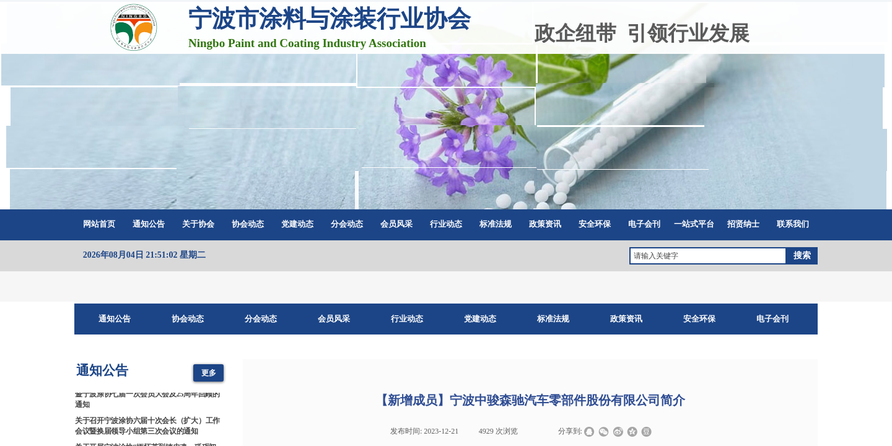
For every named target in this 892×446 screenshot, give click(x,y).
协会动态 (248, 224)
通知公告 (149, 224)
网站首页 (99, 224)
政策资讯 (545, 224)
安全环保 (595, 224)
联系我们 (793, 224)
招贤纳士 (743, 224)
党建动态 (297, 224)
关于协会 (198, 224)
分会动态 (347, 224)
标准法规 (495, 224)
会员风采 (396, 224)
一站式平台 (694, 224)
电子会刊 (644, 224)
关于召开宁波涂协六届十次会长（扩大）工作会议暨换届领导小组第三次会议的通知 (147, 427)
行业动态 (446, 224)
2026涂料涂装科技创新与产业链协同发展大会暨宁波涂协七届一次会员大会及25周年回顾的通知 (147, 396)
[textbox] (708, 256)
